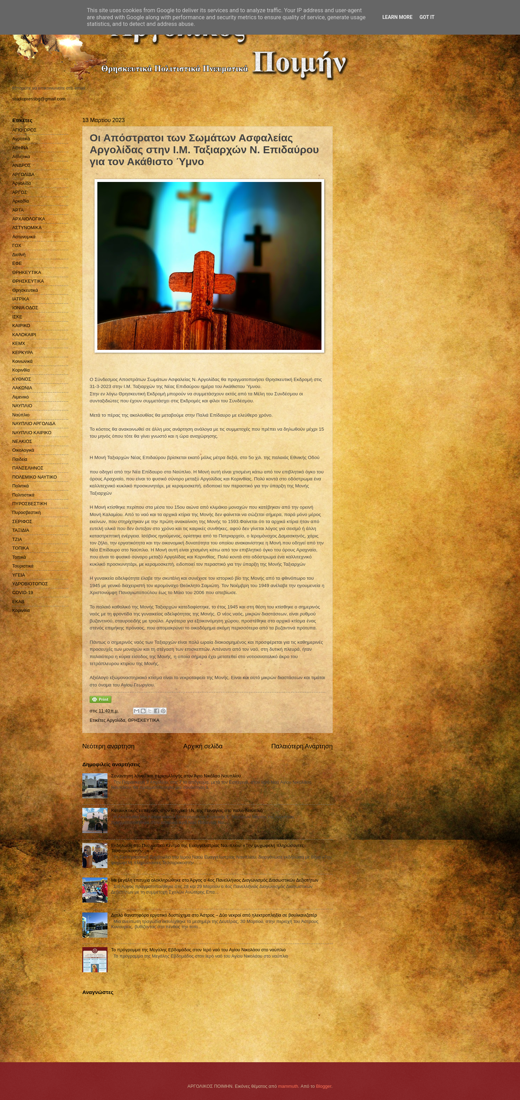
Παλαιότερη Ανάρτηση (302, 746)
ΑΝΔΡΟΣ (21, 165)
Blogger (323, 1086)
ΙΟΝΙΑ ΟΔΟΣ (25, 307)
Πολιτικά (20, 485)
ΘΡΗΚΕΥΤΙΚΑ (26, 272)
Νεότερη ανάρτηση (108, 746)
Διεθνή (19, 254)
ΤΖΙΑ (17, 539)
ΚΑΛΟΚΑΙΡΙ (24, 334)
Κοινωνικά (22, 361)
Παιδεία (19, 459)
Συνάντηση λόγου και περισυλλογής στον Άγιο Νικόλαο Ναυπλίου (176, 775)
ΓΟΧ (16, 245)
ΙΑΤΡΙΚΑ (20, 299)
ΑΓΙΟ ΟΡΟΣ (24, 130)
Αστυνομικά (23, 236)
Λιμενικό (20, 397)
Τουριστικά (22, 566)
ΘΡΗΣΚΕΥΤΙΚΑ (143, 720)
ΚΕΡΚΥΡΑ (22, 352)
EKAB (18, 601)
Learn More (397, 17)
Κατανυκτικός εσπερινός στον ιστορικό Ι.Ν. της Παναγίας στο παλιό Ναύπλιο (187, 810)
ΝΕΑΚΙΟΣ (22, 441)
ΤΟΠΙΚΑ (20, 548)
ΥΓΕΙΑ (18, 575)
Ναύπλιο (20, 414)
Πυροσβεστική (26, 512)
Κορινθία (21, 370)
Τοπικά (19, 557)
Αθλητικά (21, 156)
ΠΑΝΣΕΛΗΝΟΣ (27, 468)
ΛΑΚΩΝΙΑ (22, 387)
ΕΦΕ (17, 263)
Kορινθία (21, 610)
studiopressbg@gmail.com (38, 98)
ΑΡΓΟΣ (19, 192)
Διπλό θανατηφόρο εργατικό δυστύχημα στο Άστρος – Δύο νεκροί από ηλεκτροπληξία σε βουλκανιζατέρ (214, 915)
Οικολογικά (23, 450)
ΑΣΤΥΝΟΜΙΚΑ (27, 227)
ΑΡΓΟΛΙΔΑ (23, 174)
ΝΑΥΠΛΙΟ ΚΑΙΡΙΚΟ (31, 432)
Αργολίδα (116, 720)
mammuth (288, 1086)
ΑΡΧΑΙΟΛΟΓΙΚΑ (28, 218)
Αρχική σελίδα (202, 746)
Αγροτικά (21, 138)
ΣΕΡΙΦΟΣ (22, 521)
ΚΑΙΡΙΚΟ (21, 325)
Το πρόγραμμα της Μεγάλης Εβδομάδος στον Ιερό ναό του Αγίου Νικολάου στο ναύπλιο (198, 949)
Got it (427, 17)
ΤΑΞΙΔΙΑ (20, 530)
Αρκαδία (20, 201)
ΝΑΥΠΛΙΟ (22, 405)
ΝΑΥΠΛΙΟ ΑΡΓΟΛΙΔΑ (33, 423)
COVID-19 (22, 592)
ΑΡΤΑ (18, 210)
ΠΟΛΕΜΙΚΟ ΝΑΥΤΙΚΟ (34, 477)
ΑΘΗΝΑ (20, 147)
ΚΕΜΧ (18, 343)
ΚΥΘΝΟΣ (21, 379)
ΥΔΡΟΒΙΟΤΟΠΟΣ (30, 583)
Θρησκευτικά (25, 290)
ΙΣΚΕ (17, 316)
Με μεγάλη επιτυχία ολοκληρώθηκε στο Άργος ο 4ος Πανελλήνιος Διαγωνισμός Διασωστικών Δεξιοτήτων (214, 880)
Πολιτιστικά (23, 495)
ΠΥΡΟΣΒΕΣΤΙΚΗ (29, 503)
